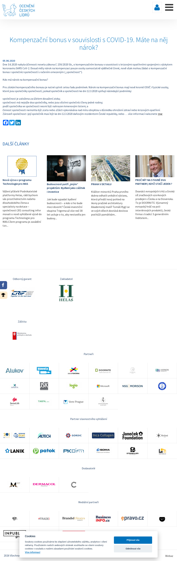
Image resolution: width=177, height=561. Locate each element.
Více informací (32, 552)
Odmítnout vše (133, 548)
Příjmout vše (133, 540)
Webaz (169, 556)
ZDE (160, 114)
